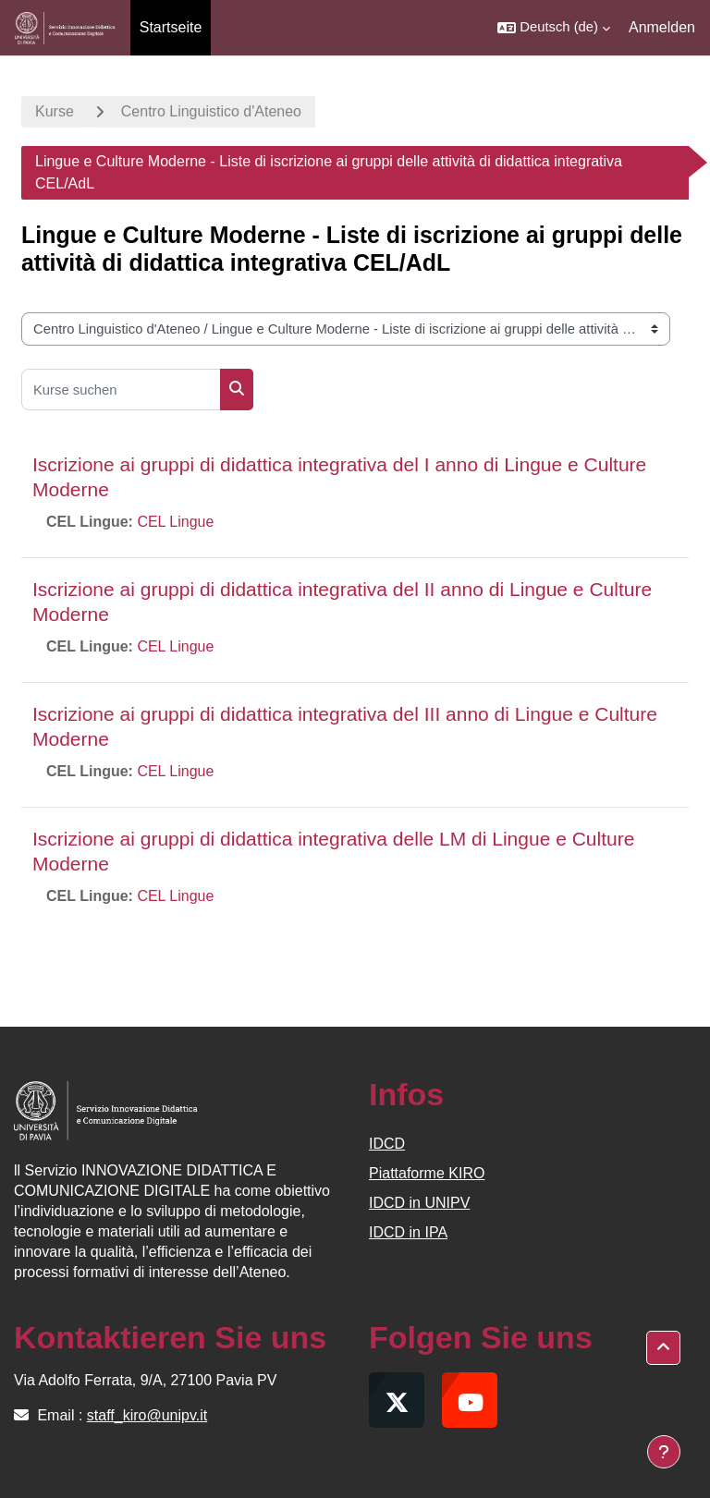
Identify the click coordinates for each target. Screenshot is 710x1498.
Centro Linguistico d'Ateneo (211, 111)
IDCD (387, 1143)
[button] (553, 27)
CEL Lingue (175, 522)
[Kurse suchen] (121, 389)
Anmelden (662, 27)
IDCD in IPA (408, 1232)
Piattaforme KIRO (426, 1173)
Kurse (54, 111)
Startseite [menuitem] (171, 27)
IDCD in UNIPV (419, 1203)
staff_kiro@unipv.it (147, 1415)
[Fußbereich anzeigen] (663, 1451)
